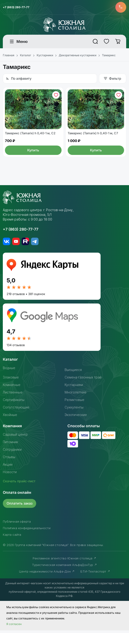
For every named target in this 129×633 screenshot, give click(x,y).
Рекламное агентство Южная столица (64, 561)
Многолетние (75, 395)
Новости (10, 474)
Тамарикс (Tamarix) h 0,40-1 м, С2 (30, 136)
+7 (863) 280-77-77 (17, 7)
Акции (7, 467)
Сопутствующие (16, 410)
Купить (33, 153)
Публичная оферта (17, 524)
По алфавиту (18, 79)
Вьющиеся (73, 372)
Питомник (10, 444)
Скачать (19, 484)
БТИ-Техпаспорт (95, 574)
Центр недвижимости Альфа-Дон (47, 574)
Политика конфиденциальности (27, 530)
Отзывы (9, 459)
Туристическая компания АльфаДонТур (64, 567)
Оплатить (20, 506)
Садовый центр (15, 437)
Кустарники (74, 387)
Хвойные (10, 417)
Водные (9, 370)
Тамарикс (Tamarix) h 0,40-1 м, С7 (93, 136)
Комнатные (11, 387)
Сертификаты (13, 402)
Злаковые (11, 380)
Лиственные (13, 395)
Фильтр (112, 79)
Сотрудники (12, 452)
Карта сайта (12, 537)
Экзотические (76, 417)
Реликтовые (74, 402)
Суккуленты (74, 410)
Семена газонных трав (83, 380)
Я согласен (14, 626)
